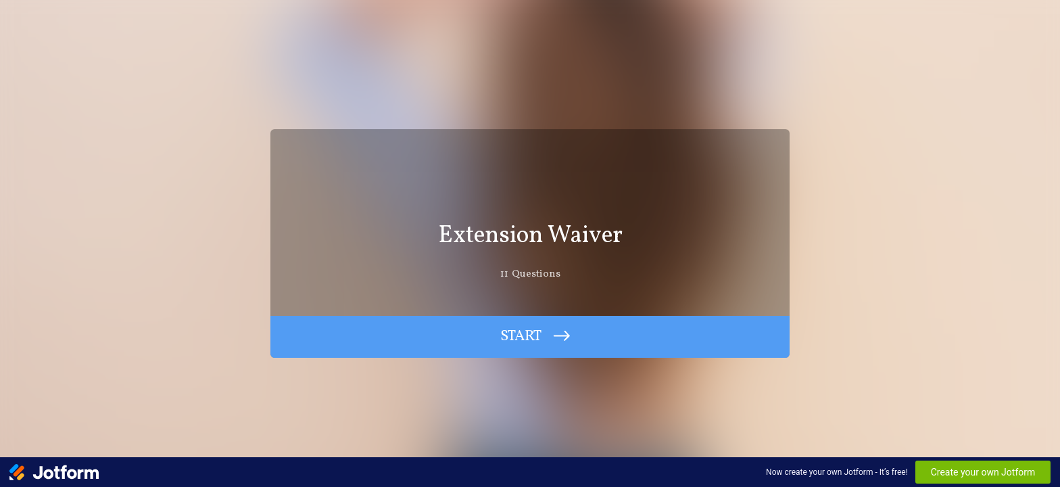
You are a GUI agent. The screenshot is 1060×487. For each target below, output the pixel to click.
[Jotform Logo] (54, 472)
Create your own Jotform (983, 472)
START (520, 336)
